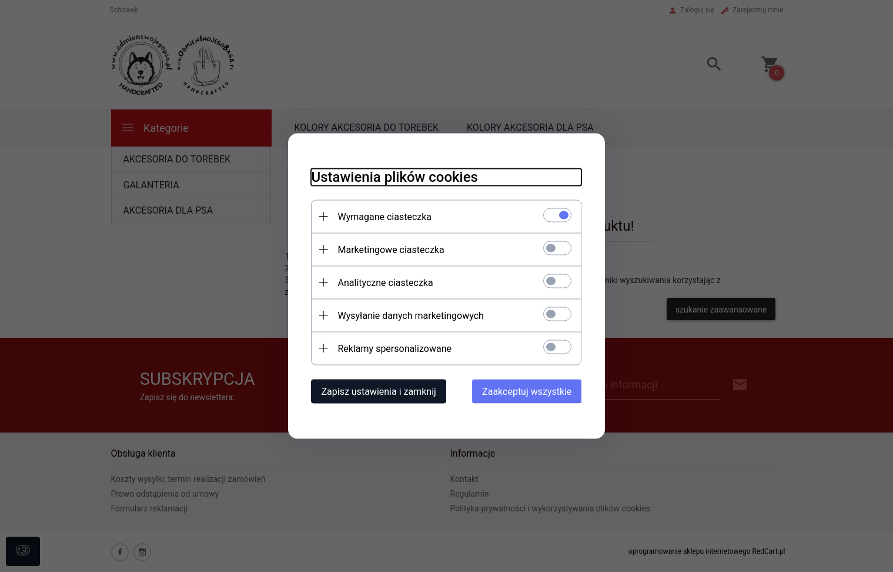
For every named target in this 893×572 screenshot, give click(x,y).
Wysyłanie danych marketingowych (411, 315)
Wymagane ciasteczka (385, 216)
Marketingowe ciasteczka (391, 249)
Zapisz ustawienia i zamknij (379, 391)
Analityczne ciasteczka (385, 282)
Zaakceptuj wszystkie (526, 391)
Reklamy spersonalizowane (394, 348)
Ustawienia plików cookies (395, 177)
